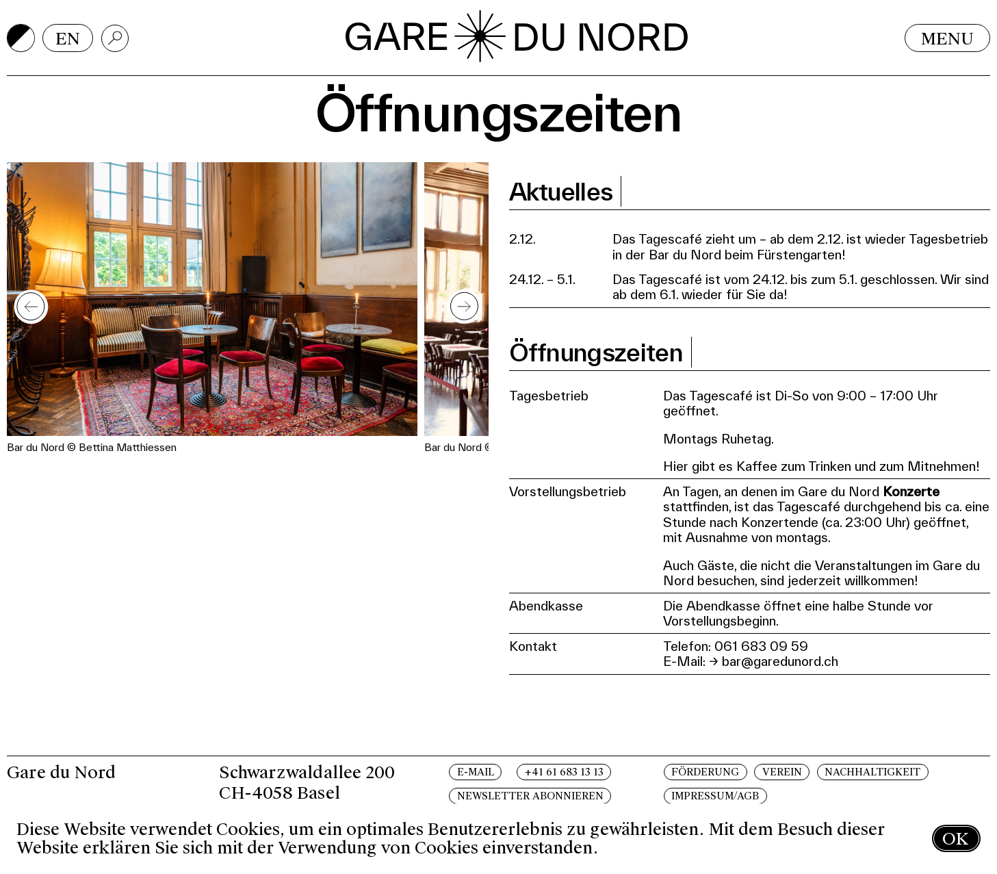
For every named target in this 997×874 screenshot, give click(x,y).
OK (955, 838)
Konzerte (911, 491)
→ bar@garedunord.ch (773, 661)
